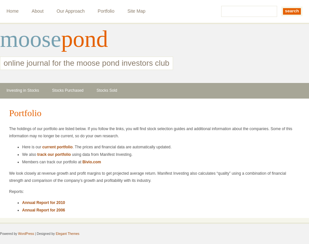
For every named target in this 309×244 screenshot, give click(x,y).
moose (30, 39)
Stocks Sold (107, 90)
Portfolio (106, 11)
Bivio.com (91, 162)
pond (84, 39)
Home (13, 11)
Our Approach (71, 11)
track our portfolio (54, 154)
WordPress (26, 234)
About (38, 11)
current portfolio (57, 147)
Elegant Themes (67, 234)
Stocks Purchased (68, 90)
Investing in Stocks (23, 90)
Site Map (136, 11)
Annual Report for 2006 (43, 210)
